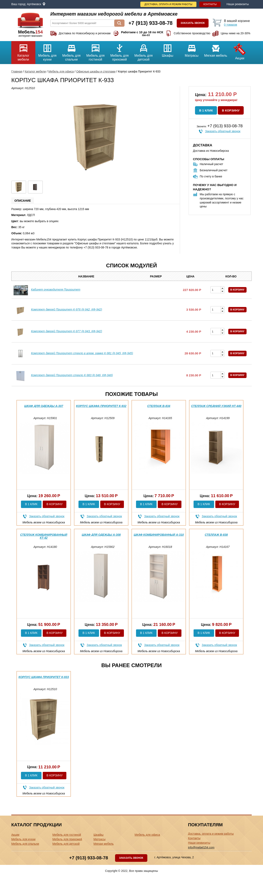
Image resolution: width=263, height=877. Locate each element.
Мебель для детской (144, 51)
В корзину (231, 110)
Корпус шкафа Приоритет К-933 (43, 677)
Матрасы (192, 49)
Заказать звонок (193, 23)
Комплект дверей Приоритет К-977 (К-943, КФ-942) (66, 331)
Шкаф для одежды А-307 (43, 406)
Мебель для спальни (71, 51)
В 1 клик (206, 110)
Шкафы (168, 49)
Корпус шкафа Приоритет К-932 (101, 406)
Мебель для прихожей (119, 51)
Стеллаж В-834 (158, 406)
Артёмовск (34, 4)
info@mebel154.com (201, 847)
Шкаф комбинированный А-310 (159, 534)
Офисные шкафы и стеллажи (95, 71)
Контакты (210, 4)
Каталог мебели (23, 51)
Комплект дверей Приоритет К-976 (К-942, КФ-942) (66, 309)
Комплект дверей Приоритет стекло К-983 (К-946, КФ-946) (72, 375)
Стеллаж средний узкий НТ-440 (216, 406)
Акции (240, 50)
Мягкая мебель (216, 49)
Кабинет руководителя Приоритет (55, 289)
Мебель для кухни (47, 51)
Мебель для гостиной (95, 51)
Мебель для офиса (61, 71)
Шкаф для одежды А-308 (101, 534)
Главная (16, 71)
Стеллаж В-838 (216, 534)
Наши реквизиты (237, 4)
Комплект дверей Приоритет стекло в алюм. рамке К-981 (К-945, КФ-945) (82, 353)
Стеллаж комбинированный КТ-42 (43, 536)
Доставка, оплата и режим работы (168, 4)
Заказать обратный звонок (222, 131)
